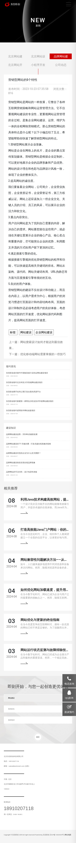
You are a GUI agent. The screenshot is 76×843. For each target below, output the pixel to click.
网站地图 (68, 835)
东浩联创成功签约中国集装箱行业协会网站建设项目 (27, 373)
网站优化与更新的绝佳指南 (39, 620)
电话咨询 (69, 683)
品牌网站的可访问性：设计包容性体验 (21, 472)
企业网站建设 (43, 332)
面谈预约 (69, 712)
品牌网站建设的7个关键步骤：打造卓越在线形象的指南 (28, 444)
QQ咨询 (69, 698)
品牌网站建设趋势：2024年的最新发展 (21, 434)
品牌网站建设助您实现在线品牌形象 (20, 463)
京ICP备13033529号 (57, 835)
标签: (13, 332)
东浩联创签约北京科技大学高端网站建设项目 (24, 382)
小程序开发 (38, 64)
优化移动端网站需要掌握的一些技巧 (43, 354)
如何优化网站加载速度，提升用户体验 (48, 590)
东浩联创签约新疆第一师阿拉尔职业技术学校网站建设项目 (30, 401)
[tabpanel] (38, 21)
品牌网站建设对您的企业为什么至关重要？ (23, 453)
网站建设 (26, 332)
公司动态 (60, 64)
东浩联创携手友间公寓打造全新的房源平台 (23, 392)
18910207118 (19, 808)
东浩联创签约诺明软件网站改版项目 (20, 410)
